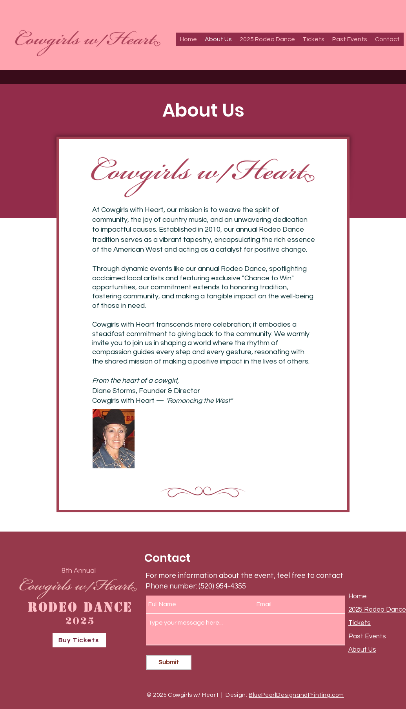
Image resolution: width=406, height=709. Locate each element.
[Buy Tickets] (79, 640)
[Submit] (168, 662)
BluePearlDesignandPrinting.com (296, 695)
